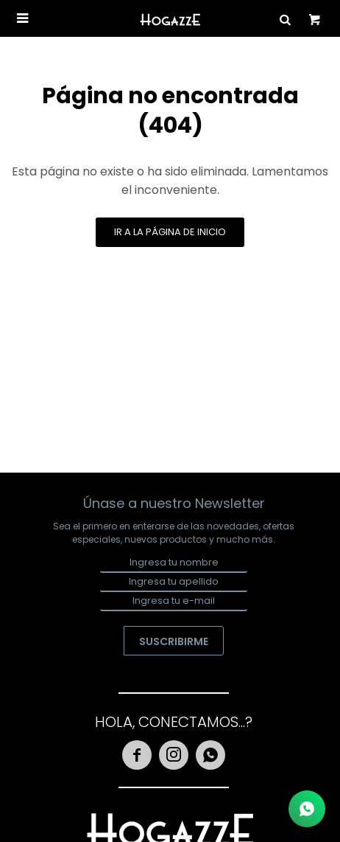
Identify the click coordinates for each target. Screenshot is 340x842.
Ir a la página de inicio (170, 232)
